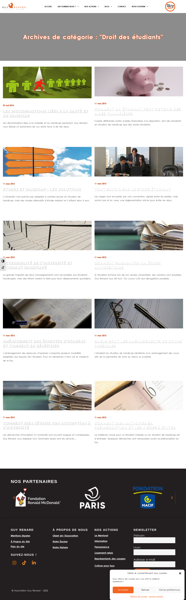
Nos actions (91, 7)
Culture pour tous (104, 565)
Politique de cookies (138, 596)
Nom (137, 547)
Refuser (145, 590)
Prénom (139, 535)
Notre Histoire (60, 547)
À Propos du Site (20, 541)
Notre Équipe (60, 541)
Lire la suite (8, 134)
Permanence (102, 547)
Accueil (48, 6)
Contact (122, 6)
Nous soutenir (140, 7)
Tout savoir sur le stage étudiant (133, 189)
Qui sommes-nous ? (68, 7)
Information (101, 541)
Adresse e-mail (144, 559)
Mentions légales (156, 596)
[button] (180, 573)
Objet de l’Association (65, 535)
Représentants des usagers (110, 558)
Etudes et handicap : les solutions (42, 189)
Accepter (123, 590)
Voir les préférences (169, 590)
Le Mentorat (101, 535)
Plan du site (17, 546)
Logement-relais (104, 552)
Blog (108, 7)
